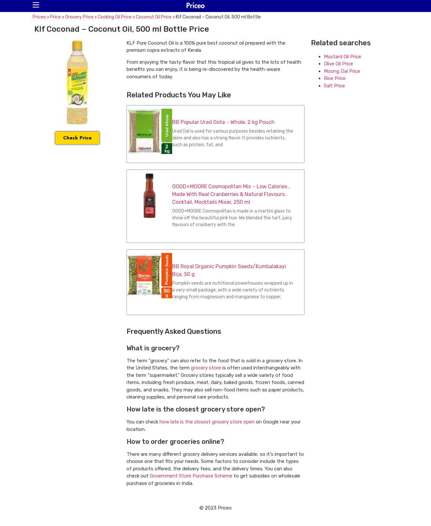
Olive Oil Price (338, 64)
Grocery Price (79, 17)
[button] (36, 5)
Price (55, 17)
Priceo (39, 17)
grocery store (206, 368)
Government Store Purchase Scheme (191, 476)
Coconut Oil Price (153, 17)
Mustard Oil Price (342, 57)
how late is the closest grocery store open (207, 422)
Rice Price (335, 78)
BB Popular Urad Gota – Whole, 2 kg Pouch (223, 122)
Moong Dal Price (342, 71)
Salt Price (334, 86)
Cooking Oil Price (115, 17)
